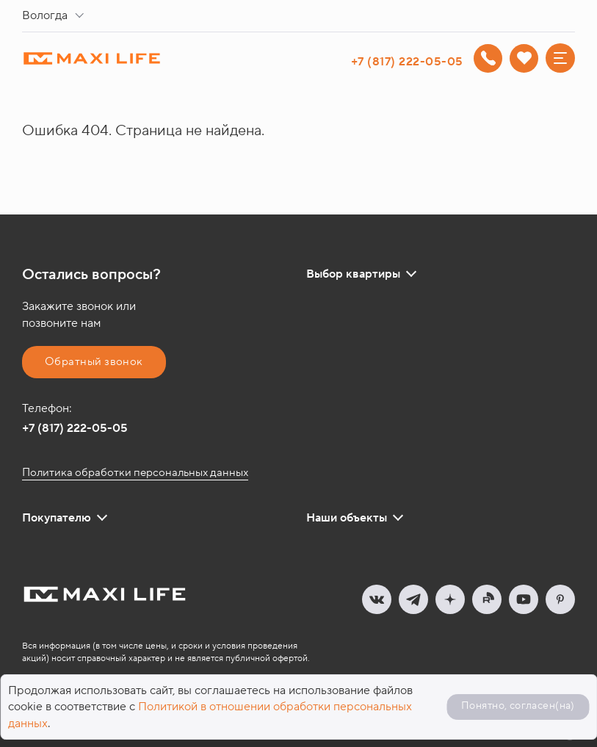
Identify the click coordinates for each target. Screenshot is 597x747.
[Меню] (560, 58)
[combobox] (56, 16)
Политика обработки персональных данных (135, 473)
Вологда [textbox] (45, 15)
